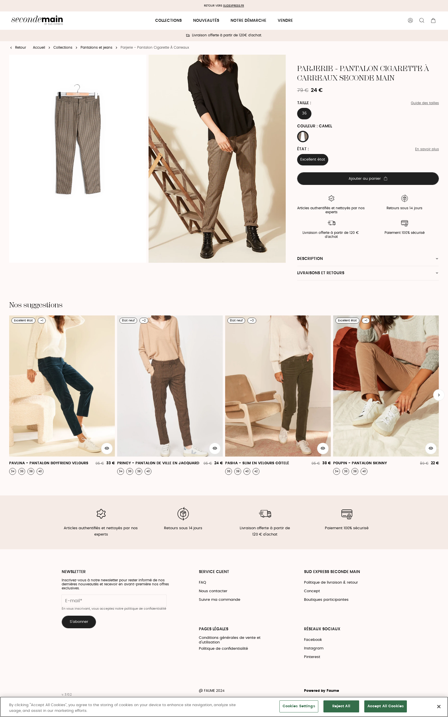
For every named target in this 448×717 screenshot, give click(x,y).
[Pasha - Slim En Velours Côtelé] (278, 395)
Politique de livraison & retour (331, 582)
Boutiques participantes (326, 600)
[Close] (439, 706)
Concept (312, 591)
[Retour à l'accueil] (37, 20)
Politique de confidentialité (223, 649)
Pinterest (312, 657)
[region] (224, 707)
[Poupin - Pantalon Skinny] (386, 395)
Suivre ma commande (219, 600)
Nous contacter (213, 591)
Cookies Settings (299, 706)
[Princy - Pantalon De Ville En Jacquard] (170, 395)
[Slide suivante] (439, 395)
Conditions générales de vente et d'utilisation (230, 640)
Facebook (313, 640)
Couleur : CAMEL (314, 126)
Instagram (313, 648)
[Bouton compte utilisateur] (410, 20)
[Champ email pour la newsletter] (114, 601)
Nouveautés (206, 21)
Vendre (285, 21)
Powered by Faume (321, 690)
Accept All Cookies (385, 706)
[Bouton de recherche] (421, 20)
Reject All (341, 706)
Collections (168, 21)
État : (303, 149)
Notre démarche (248, 21)
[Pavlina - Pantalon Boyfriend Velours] (62, 395)
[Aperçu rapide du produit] (107, 448)
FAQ (202, 582)
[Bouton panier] (433, 20)
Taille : (304, 103)
